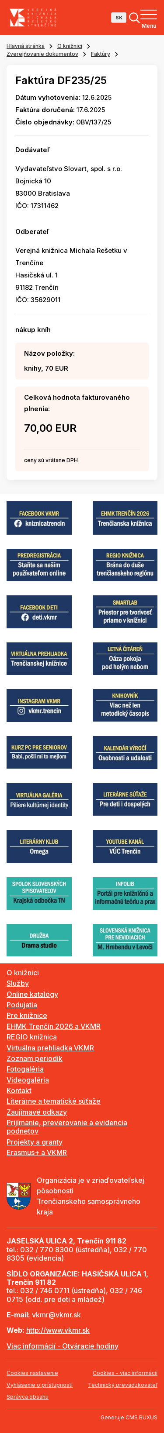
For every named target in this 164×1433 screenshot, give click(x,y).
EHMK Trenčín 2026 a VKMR (54, 1026)
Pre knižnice (27, 1015)
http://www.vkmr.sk (58, 1330)
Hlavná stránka (26, 46)
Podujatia (22, 1004)
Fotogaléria (25, 1069)
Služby (18, 983)
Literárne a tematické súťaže (54, 1101)
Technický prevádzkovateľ (122, 1385)
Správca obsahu (28, 1396)
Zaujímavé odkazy (37, 1112)
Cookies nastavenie (32, 1373)
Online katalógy (32, 994)
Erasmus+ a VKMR (37, 1152)
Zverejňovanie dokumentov (42, 54)
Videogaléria (28, 1080)
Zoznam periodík (35, 1058)
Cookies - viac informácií (125, 1373)
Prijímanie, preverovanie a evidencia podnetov (67, 1126)
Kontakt (19, 1090)
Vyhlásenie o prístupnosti (40, 1385)
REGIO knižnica (32, 1036)
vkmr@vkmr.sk (56, 1314)
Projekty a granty (35, 1142)
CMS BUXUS (141, 1417)
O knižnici (69, 46)
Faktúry (100, 54)
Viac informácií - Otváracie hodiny (63, 1346)
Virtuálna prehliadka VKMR (50, 1047)
